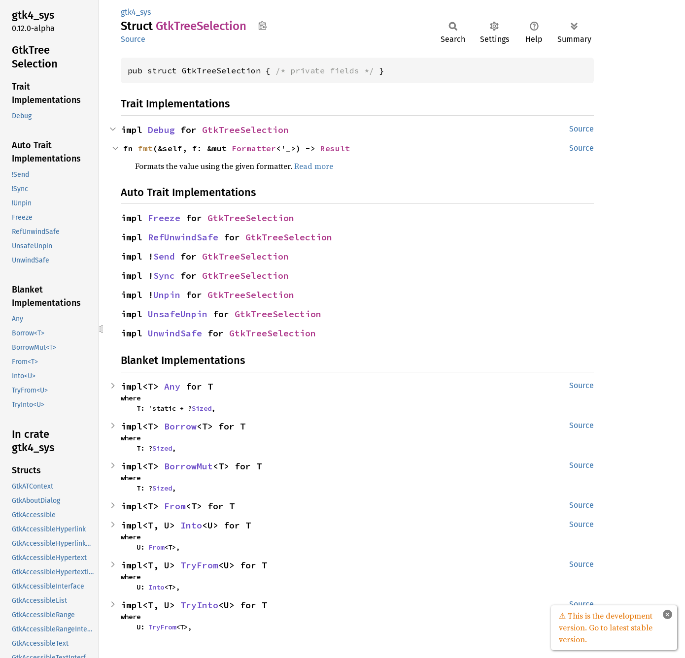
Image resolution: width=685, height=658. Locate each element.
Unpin (166, 294)
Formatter (254, 148)
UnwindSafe (175, 333)
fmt (145, 148)
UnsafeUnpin (177, 314)
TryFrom (199, 565)
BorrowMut (188, 466)
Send (164, 256)
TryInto (199, 605)
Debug (161, 129)
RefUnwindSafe (183, 237)
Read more (313, 166)
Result (335, 148)
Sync (164, 275)
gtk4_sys (136, 12)
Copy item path (262, 25)
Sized (201, 408)
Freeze (164, 218)
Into (191, 525)
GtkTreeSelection (245, 129)
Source (133, 39)
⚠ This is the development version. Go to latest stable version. (605, 627)
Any (172, 386)
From (175, 506)
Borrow (180, 426)
